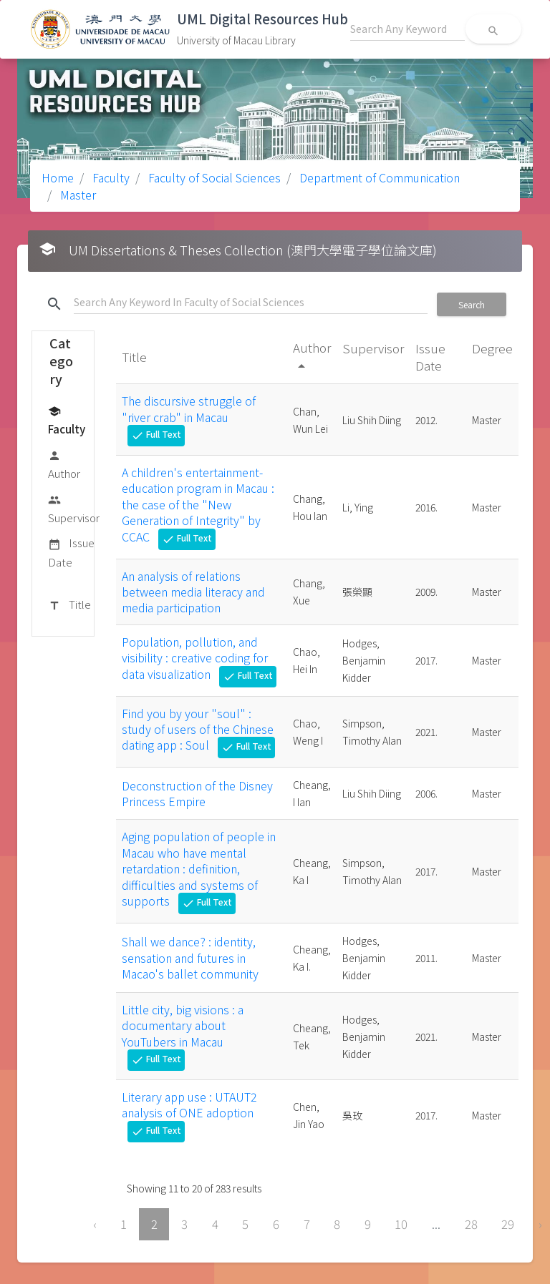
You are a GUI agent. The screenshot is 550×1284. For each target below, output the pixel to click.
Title (69, 605)
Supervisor (74, 508)
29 (507, 1223)
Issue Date (71, 551)
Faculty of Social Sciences (213, 177)
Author (64, 464)
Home (58, 177)
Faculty (110, 177)
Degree (492, 348)
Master (76, 194)
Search (471, 304)
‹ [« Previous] (95, 1223)
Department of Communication (378, 177)
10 (401, 1223)
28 (471, 1223)
